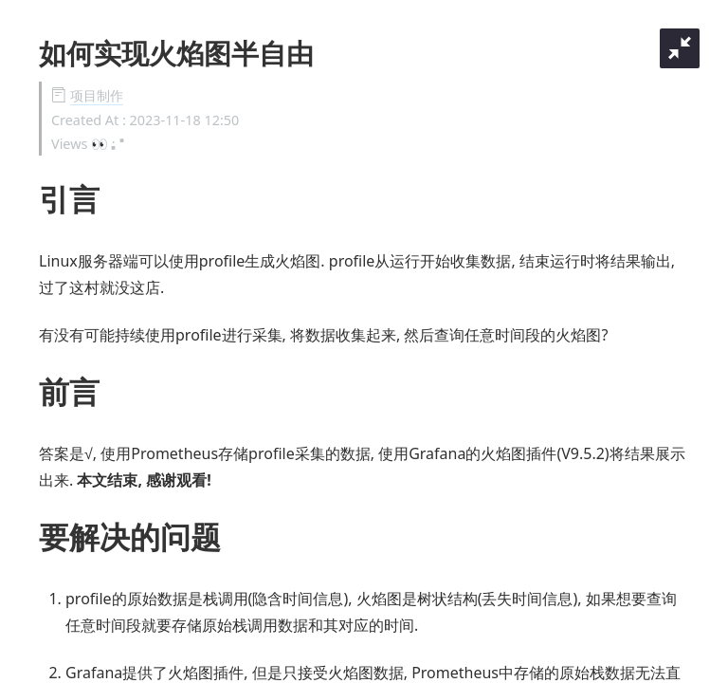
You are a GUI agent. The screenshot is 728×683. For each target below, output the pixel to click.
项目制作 (96, 95)
